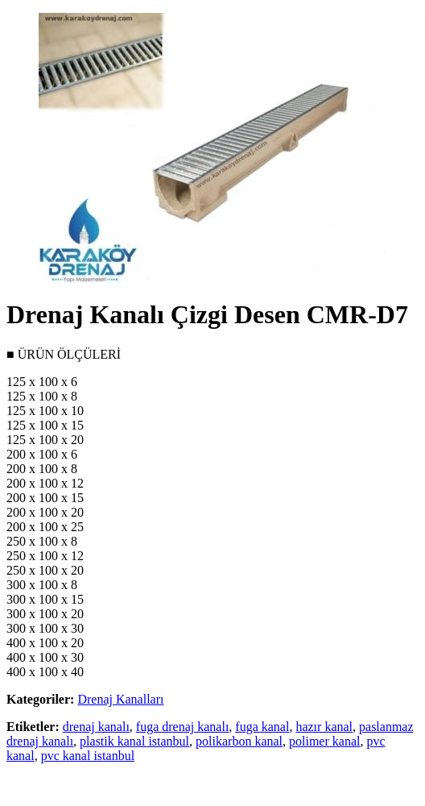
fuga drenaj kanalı (182, 726)
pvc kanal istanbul (87, 755)
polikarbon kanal (239, 741)
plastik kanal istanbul (134, 741)
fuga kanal (262, 726)
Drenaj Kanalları (120, 699)
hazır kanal (324, 726)
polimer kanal (324, 741)
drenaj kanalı (96, 726)
